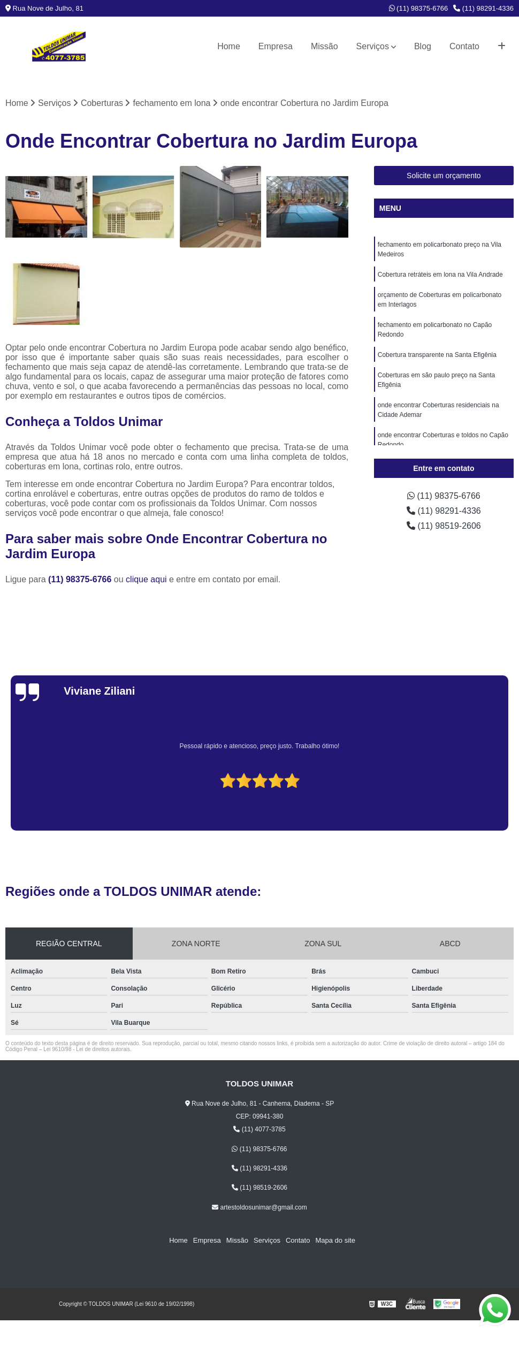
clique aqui (146, 579)
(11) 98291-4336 (483, 8)
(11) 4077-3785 (259, 1129)
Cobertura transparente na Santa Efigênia (437, 355)
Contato (464, 46)
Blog (422, 46)
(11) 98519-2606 (444, 525)
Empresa (275, 46)
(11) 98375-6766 (418, 8)
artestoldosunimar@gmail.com (259, 1207)
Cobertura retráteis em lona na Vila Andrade (440, 274)
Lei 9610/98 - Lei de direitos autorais (86, 1049)
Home (228, 46)
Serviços (372, 46)
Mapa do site (335, 1240)
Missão (324, 46)
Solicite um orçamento (444, 175)
